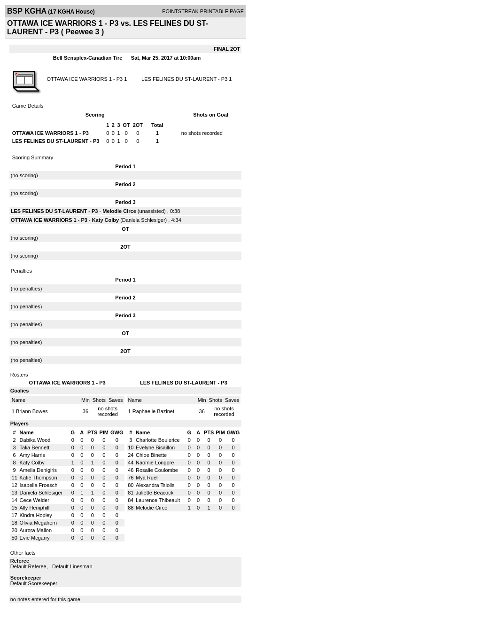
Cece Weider (34, 500)
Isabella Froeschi (39, 485)
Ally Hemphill (35, 507)
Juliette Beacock (154, 492)
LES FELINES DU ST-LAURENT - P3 (184, 79)
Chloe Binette (151, 455)
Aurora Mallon (36, 530)
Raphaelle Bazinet (153, 411)
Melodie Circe (119, 211)
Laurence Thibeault (158, 500)
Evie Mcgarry (35, 538)
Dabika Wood (35, 440)
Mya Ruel (146, 477)
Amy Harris (32, 455)
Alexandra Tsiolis (155, 485)
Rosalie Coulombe (157, 470)
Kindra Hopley (36, 515)
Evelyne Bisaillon (155, 447)
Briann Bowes (32, 411)
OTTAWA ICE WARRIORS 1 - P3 (85, 79)
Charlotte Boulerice (158, 440)
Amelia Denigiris (38, 470)
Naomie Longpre (155, 462)
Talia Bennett (35, 447)
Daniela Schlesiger (143, 220)
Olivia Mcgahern (38, 523)
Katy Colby (105, 220)
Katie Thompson (38, 477)
